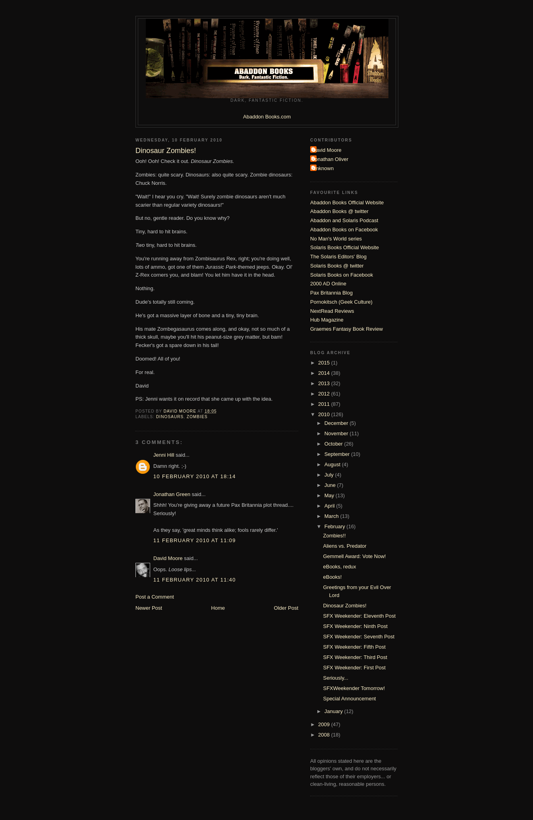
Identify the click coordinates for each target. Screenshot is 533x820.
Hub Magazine (327, 320)
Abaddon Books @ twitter (339, 211)
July (329, 475)
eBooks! (332, 577)
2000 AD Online (328, 284)
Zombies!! (334, 536)
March (332, 516)
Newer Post (148, 608)
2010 (324, 414)
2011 (324, 404)
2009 (324, 724)
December (337, 423)
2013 (324, 383)
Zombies (197, 417)
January (334, 711)
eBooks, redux (339, 567)
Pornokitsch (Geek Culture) (341, 302)
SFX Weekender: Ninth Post (355, 626)
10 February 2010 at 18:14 (194, 476)
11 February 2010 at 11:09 (194, 540)
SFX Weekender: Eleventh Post (359, 616)
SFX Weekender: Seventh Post (358, 637)
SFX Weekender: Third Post (355, 657)
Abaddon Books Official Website (347, 202)
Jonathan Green (171, 494)
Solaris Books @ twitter (337, 266)
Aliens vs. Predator (344, 546)
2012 (324, 394)
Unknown (323, 168)
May (330, 495)
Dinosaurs (169, 417)
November (337, 433)
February (335, 526)
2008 (324, 735)
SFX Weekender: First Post (354, 668)
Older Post (286, 608)
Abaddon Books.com (267, 117)
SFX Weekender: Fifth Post (354, 647)
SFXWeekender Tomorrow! (354, 688)
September (337, 454)
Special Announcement (349, 699)
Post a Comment (154, 597)
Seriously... (335, 678)
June (330, 485)
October (334, 444)
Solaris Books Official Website (344, 247)
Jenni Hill (163, 455)
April (330, 506)
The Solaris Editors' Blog (338, 257)
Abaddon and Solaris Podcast (344, 220)
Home (218, 608)
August (333, 464)
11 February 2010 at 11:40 (194, 580)
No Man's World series (336, 239)
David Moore (168, 558)
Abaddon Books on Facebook (344, 230)
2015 (324, 363)
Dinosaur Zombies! (344, 606)
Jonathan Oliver (330, 159)
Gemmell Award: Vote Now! (354, 556)
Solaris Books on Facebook (341, 275)
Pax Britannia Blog (331, 293)
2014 (324, 373)
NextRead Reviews (332, 311)
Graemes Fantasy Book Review (346, 329)
